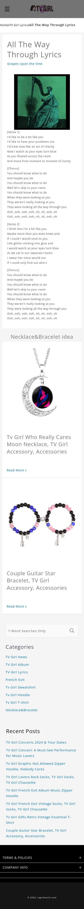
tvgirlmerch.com (46, 897)
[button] (7, 9)
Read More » (17, 470)
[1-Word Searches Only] (36, 630)
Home (4, 25)
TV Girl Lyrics (19, 25)
